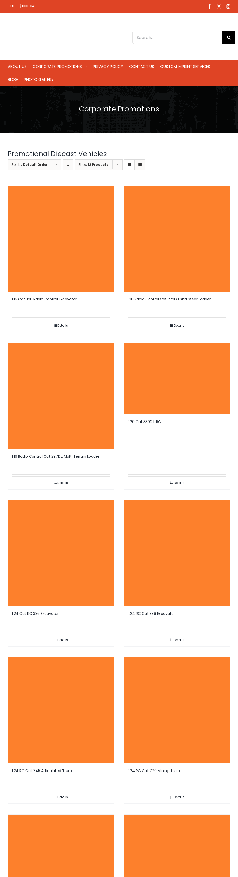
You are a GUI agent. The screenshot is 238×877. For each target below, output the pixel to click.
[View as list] (140, 165)
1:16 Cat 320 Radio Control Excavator (44, 299)
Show (93, 164)
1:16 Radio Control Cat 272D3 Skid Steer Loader (169, 299)
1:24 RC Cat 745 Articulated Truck (42, 770)
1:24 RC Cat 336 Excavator (151, 613)
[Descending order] (68, 164)
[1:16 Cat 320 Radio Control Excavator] (61, 239)
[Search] (228, 37)
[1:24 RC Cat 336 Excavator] (177, 553)
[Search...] (177, 37)
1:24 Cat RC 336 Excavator (35, 613)
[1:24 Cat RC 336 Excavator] (61, 553)
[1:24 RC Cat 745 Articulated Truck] (61, 710)
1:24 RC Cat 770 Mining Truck (154, 770)
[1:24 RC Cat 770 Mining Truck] (177, 710)
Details (62, 325)
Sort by (29, 164)
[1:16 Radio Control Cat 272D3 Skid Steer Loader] (177, 239)
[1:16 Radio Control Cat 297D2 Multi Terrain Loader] (61, 396)
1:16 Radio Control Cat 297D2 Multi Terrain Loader (55, 456)
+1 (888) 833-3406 (23, 6)
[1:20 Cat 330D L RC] (177, 378)
